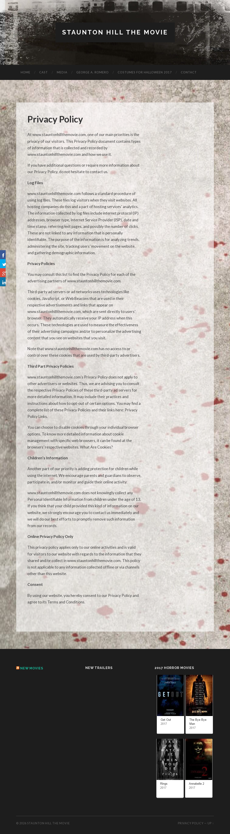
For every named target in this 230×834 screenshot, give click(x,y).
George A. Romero (92, 72)
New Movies (31, 668)
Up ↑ (211, 823)
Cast (43, 72)
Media (62, 72)
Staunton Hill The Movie (115, 32)
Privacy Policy (190, 823)
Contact (189, 72)
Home (25, 72)
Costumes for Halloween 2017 (145, 72)
